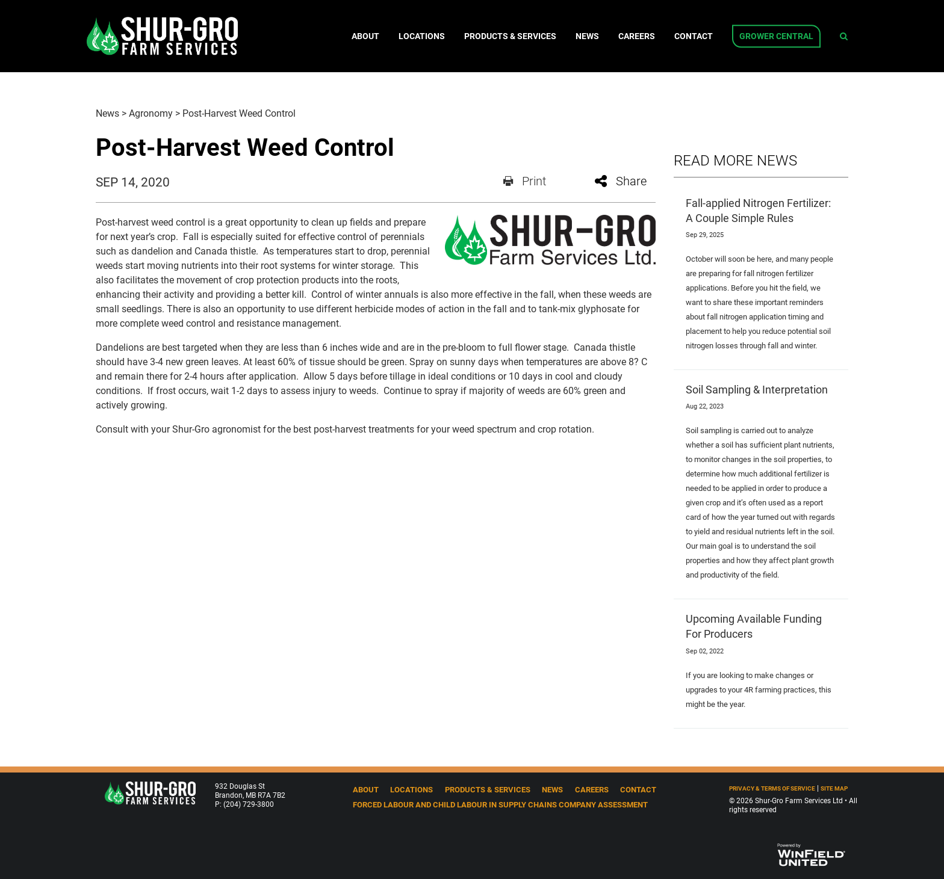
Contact (693, 36)
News (587, 36)
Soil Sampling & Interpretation (757, 389)
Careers (636, 36)
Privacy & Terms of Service (772, 788)
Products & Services (510, 36)
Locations (422, 36)
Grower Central (776, 36)
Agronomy (151, 112)
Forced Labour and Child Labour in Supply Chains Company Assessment (500, 804)
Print (524, 180)
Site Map (834, 788)
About (365, 36)
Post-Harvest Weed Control (239, 112)
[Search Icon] (844, 36)
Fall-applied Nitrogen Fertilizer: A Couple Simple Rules (758, 210)
